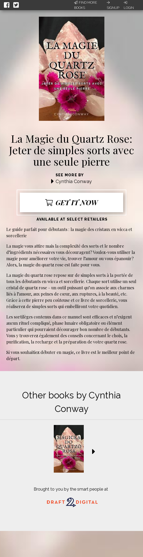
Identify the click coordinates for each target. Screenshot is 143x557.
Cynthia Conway (74, 181)
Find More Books (85, 5)
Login (129, 5)
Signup (113, 5)
